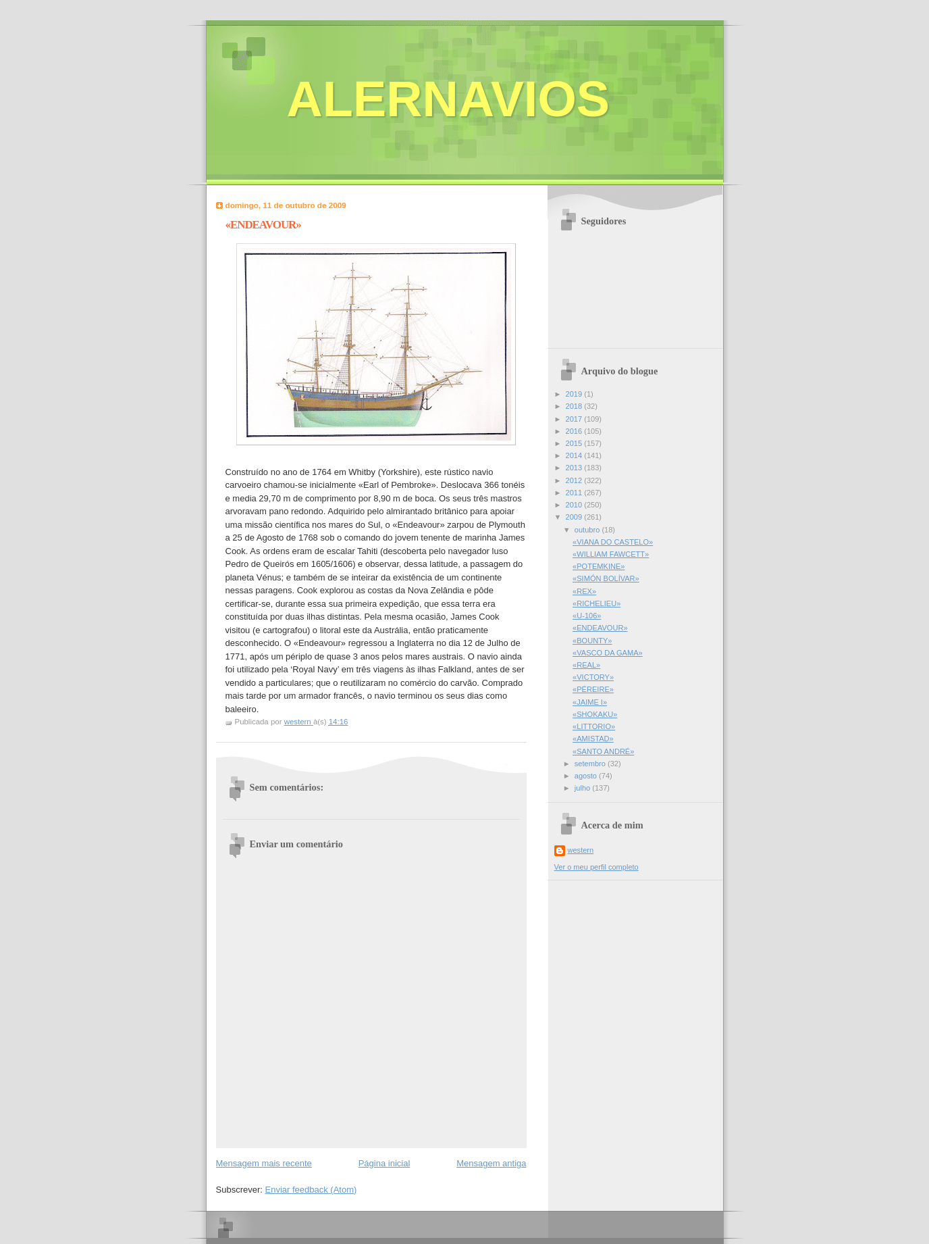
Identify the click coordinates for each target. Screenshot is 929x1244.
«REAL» (586, 665)
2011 (575, 493)
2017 (575, 419)
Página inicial (384, 1163)
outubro (588, 530)
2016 (575, 431)
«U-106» (587, 616)
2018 (575, 406)
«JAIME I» (590, 702)
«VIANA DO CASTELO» (613, 542)
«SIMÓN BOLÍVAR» (606, 578)
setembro (591, 764)
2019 (575, 394)
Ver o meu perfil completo (596, 867)
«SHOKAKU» (595, 714)
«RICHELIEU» (596, 603)
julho (583, 788)
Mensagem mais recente (264, 1163)
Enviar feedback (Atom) (310, 1190)
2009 (575, 517)
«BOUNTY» (592, 641)
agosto (587, 776)
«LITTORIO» (594, 726)
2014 (575, 455)
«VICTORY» (593, 677)
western (581, 850)
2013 (575, 468)
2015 (575, 443)
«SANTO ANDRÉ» (603, 751)
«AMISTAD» (593, 739)
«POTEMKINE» (599, 566)
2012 (575, 480)
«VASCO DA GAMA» (608, 653)
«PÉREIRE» (593, 689)
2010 (575, 505)
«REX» (584, 591)
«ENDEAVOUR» (600, 628)
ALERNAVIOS (448, 99)
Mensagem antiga (491, 1163)
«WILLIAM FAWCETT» (611, 554)
